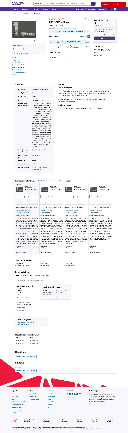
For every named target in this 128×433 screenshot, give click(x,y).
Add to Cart (104, 39)
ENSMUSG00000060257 (71, 212)
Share (87, 19)
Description (16, 62)
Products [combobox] (37, 3)
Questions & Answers (19, 72)
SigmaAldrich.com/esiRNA (66, 101)
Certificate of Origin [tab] (42, 275)
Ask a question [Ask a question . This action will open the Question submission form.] (72, 28)
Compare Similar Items (19, 65)
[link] (20, 393)
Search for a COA (21, 310)
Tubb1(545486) (36, 169)
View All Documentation (21, 53)
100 (33, 93)
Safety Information (18, 67)
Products (14, 13)
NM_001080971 (36, 155)
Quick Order (101, 9)
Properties (15, 60)
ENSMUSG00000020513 (46, 212)
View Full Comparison (45, 181)
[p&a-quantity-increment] (113, 35)
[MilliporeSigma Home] (18, 3)
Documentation (17, 70)
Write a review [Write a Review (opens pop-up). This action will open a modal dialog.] (63, 28)
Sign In (58, 31)
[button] (80, 9)
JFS (18, 294)
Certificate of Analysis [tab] (24, 275)
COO (21, 49)
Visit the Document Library (49, 297)
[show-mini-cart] (112, 9)
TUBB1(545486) (42, 167)
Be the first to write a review (26, 371)
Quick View (27, 197)
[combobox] (64, 4)
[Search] (93, 4)
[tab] (15, 14)
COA (15, 49)
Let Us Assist (98, 55)
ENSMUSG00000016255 (39, 150)
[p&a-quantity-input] (104, 34)
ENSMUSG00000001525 (95, 212)
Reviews (15, 75)
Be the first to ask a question (25, 357)
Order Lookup (92, 9)
